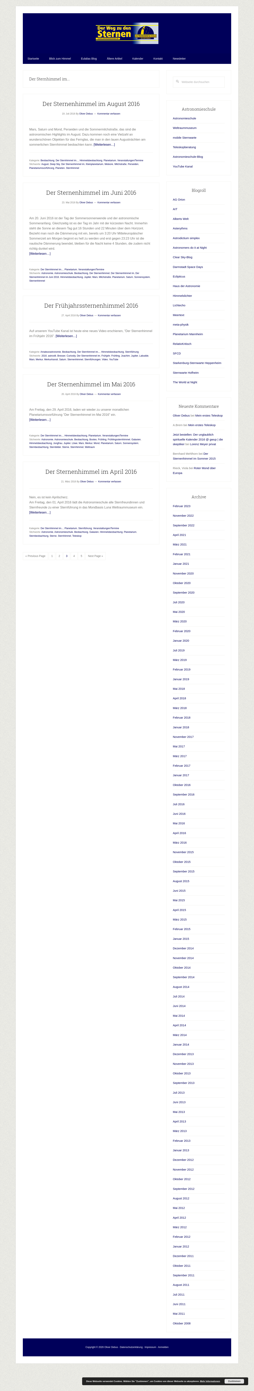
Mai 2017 (179, 767)
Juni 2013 (179, 1123)
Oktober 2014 (182, 989)
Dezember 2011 (183, 1277)
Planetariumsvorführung (41, 189)
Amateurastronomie (50, 373)
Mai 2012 (179, 1229)
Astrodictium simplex (186, 259)
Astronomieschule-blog (127, 44)
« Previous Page (35, 578)
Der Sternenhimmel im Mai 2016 (91, 405)
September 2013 (183, 1104)
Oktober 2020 (182, 604)
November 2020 (183, 594)
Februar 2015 (181, 950)
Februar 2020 (181, 652)
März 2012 (180, 1248)
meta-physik (181, 346)
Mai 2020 (179, 633)
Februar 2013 (181, 1162)
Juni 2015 (179, 912)
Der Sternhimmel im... (67, 182)
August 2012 (181, 1219)
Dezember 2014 (183, 969)
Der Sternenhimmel (99, 294)
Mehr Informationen (210, 1381)
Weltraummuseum (184, 149)
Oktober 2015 (182, 883)
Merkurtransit (51, 381)
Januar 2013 (181, 1171)
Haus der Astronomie (186, 307)
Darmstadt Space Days (188, 288)
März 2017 (180, 777)
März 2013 (180, 1152)
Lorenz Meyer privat (203, 465)
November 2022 (183, 537)
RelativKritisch (182, 365)
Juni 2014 (179, 1027)
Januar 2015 (181, 960)
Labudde (143, 377)
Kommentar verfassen (108, 135)
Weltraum (90, 468)
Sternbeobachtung (38, 468)
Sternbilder (55, 468)
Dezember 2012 (183, 1181)
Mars (95, 298)
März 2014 (180, 1056)
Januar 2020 (181, 662)
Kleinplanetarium (94, 185)
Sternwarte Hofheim (186, 394)
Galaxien (136, 461)
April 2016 (179, 854)
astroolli (52, 377)
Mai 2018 (179, 710)
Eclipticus (179, 298)
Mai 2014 (179, 1037)
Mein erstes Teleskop (209, 437)
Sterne (65, 468)
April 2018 (179, 719)
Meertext (178, 336)
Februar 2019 (181, 690)
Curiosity (71, 377)
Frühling (115, 377)
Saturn (129, 298)
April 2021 (179, 556)
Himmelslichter (182, 317)
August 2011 (181, 1306)
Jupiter (87, 298)
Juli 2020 (179, 623)
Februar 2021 (181, 575)
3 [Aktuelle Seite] (68, 578)
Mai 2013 (179, 1133)
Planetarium (110, 182)
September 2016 (183, 816)
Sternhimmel (72, 189)
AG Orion (179, 221)
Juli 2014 (179, 1017)
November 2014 (183, 979)
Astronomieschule (63, 294)
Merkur (39, 381)
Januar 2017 (181, 796)
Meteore (109, 185)
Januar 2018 (181, 748)
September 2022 (183, 546)
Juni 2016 (179, 835)
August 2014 (181, 1008)
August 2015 (181, 902)
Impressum (150, 1368)
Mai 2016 (179, 844)
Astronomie (47, 294)
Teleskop (77, 557)
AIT (175, 230)
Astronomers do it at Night (190, 269)
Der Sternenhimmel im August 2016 (91, 125)
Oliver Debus (181, 437)
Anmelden (163, 1368)
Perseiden (133, 185)
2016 (44, 377)
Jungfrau (57, 464)
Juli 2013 (179, 1114)
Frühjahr (105, 377)
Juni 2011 (179, 1325)
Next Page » (95, 578)
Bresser (61, 377)
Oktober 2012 (182, 1200)
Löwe (74, 464)
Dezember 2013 (183, 1075)
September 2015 (183, 892)
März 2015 (180, 941)
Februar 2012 (181, 1258)
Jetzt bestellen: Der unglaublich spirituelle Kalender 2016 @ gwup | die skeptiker (198, 460)
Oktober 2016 (182, 806)
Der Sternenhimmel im (72, 185)
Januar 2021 (181, 585)
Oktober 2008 (182, 1344)
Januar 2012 (181, 1267)
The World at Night (185, 403)
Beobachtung (47, 182)
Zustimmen (234, 1381)
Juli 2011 (179, 1316)
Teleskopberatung (184, 168)
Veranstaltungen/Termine (130, 182)
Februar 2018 (181, 739)
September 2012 (183, 1210)
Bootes (93, 461)
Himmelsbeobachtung (91, 182)
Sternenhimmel (37, 302)
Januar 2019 (181, 700)
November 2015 (183, 873)
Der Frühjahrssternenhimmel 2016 (91, 327)
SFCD (177, 374)
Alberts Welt (181, 240)
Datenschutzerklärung (131, 1368)
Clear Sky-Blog (182, 278)
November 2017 (183, 758)
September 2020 (183, 614)
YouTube (113, 381)
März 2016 (180, 864)
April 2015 (179, 931)
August (45, 185)
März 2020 (180, 642)
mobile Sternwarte (184, 159)
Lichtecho (179, 326)
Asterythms (180, 249)
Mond (96, 464)
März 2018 (180, 729)
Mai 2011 (179, 1335)
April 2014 (179, 1046)
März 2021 (180, 565)
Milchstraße (121, 185)
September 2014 (183, 998)
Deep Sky (55, 185)
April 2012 (179, 1239)
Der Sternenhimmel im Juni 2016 (91, 214)
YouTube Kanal (183, 187)
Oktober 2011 (182, 1287)
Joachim (125, 377)
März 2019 (180, 681)
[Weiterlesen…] (104, 166)
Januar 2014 (181, 1066)
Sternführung (132, 373)
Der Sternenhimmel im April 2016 (91, 493)
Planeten (60, 189)
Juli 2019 (179, 671)
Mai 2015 (179, 921)
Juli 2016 (179, 825)
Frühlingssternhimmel (119, 461)
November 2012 (183, 1191)
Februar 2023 (181, 527)
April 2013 (179, 1142)
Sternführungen (92, 381)
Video (105, 381)
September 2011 (183, 1296)
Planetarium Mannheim (188, 355)
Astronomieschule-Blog (188, 178)
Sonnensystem (142, 298)
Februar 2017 (181, 787)
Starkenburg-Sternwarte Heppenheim (197, 384)
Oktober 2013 (182, 1094)
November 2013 (183, 1085)
